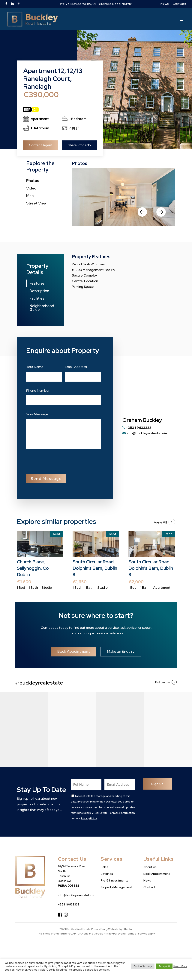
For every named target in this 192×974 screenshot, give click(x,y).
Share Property (79, 145)
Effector (128, 929)
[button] (182, 19)
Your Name (34, 367)
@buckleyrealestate (39, 682)
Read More (180, 966)
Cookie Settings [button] (143, 966)
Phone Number (38, 390)
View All (164, 522)
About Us (150, 867)
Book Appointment (156, 874)
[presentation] (54, 460)
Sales (104, 867)
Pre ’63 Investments (114, 880)
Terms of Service (136, 933)
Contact (149, 887)
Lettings (107, 874)
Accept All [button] (164, 966)
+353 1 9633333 (136, 427)
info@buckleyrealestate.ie (144, 433)
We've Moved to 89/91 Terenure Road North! (96, 4)
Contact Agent (40, 145)
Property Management (116, 887)
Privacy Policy (89, 818)
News (147, 880)
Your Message (37, 414)
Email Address (76, 367)
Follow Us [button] (166, 682)
